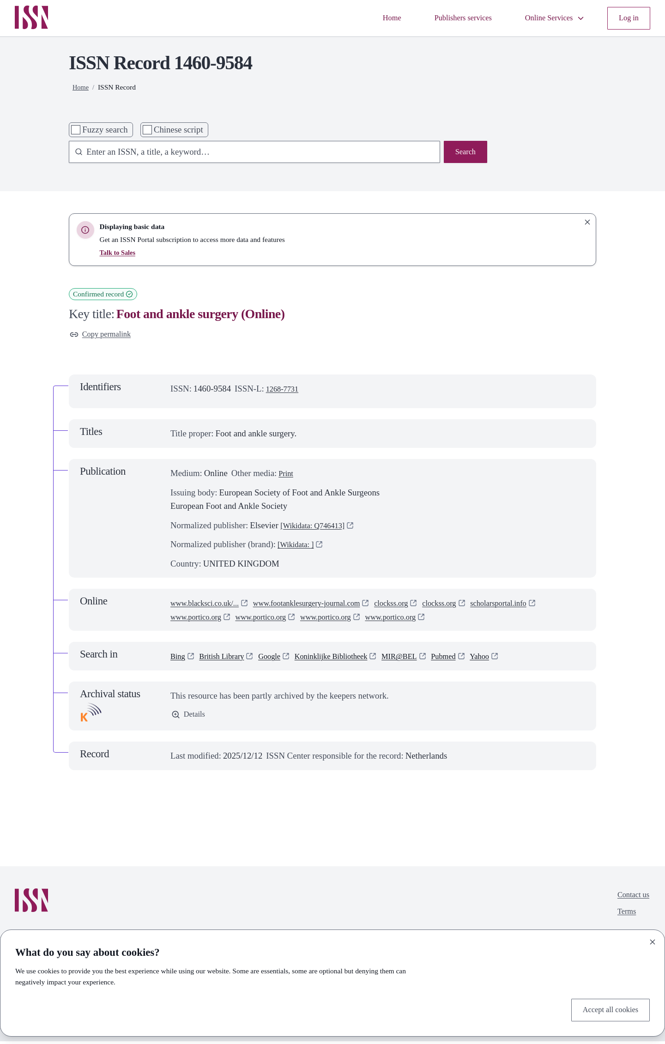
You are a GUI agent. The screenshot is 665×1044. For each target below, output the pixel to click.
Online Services (548, 18)
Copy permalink (104, 335)
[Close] (652, 939)
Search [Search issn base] (464, 153)
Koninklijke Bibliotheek (349, 658)
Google (280, 658)
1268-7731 (284, 391)
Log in (627, 18)
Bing (178, 658)
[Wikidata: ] (298, 546)
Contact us (630, 898)
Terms (623, 918)
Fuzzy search (104, 129)
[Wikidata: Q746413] (317, 527)
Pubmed (474, 658)
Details (189, 718)
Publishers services (448, 18)
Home (371, 18)
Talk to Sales (119, 252)
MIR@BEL (425, 658)
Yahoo (513, 658)
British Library (227, 658)
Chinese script (178, 129)
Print (286, 475)
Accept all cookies (606, 1009)
